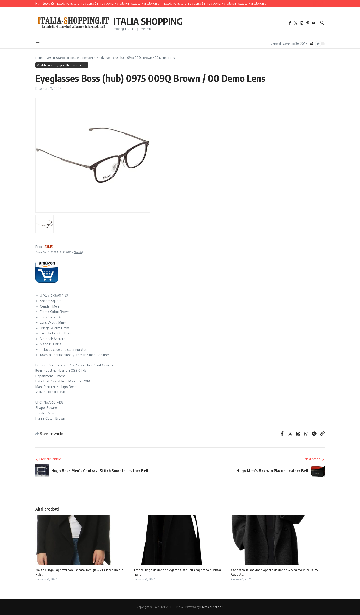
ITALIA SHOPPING (148, 21)
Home (39, 57)
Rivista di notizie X (211, 607)
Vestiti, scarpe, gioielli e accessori (69, 57)
